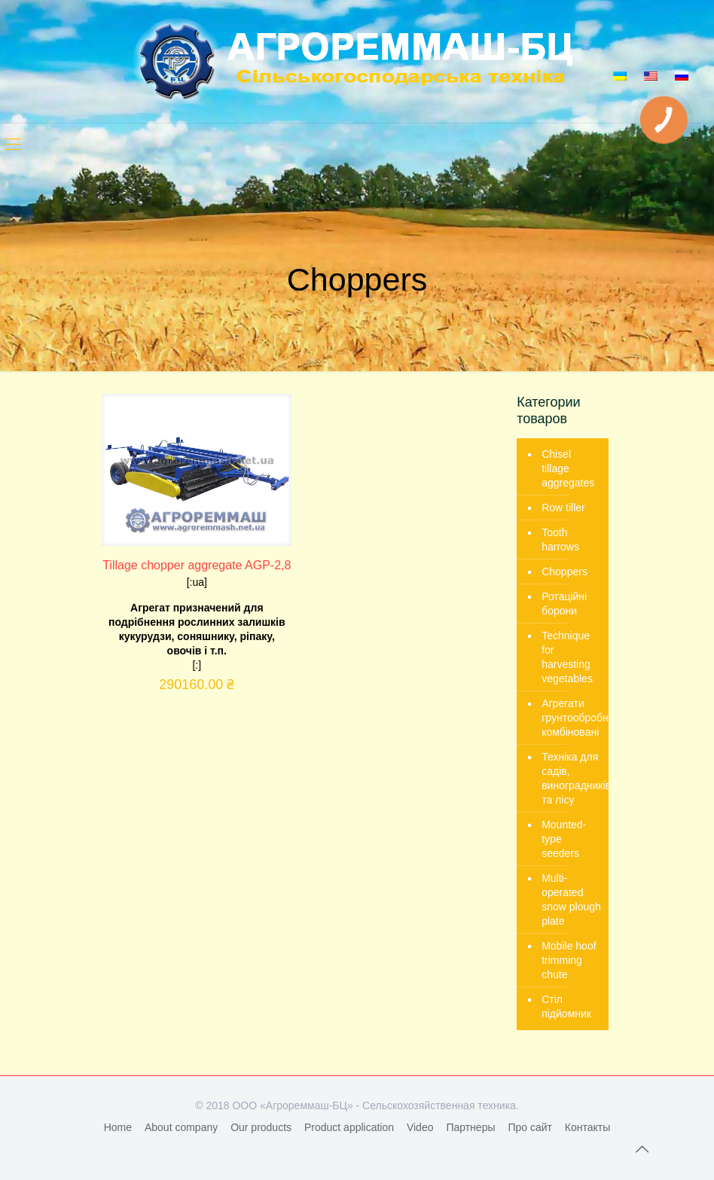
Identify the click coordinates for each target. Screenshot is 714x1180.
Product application (349, 1127)
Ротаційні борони (564, 603)
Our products (260, 1127)
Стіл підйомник (566, 1006)
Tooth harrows (560, 539)
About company (181, 1127)
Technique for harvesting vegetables (567, 657)
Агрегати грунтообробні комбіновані (571, 717)
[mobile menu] (13, 144)
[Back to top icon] (642, 1149)
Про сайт (530, 1127)
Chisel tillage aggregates (568, 468)
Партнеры (470, 1127)
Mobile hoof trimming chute (569, 960)
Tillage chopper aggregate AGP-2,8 (196, 565)
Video (420, 1127)
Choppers (564, 572)
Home (118, 1127)
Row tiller (563, 508)
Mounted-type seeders (564, 839)
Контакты (587, 1127)
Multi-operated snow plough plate (571, 899)
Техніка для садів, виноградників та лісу (571, 778)
